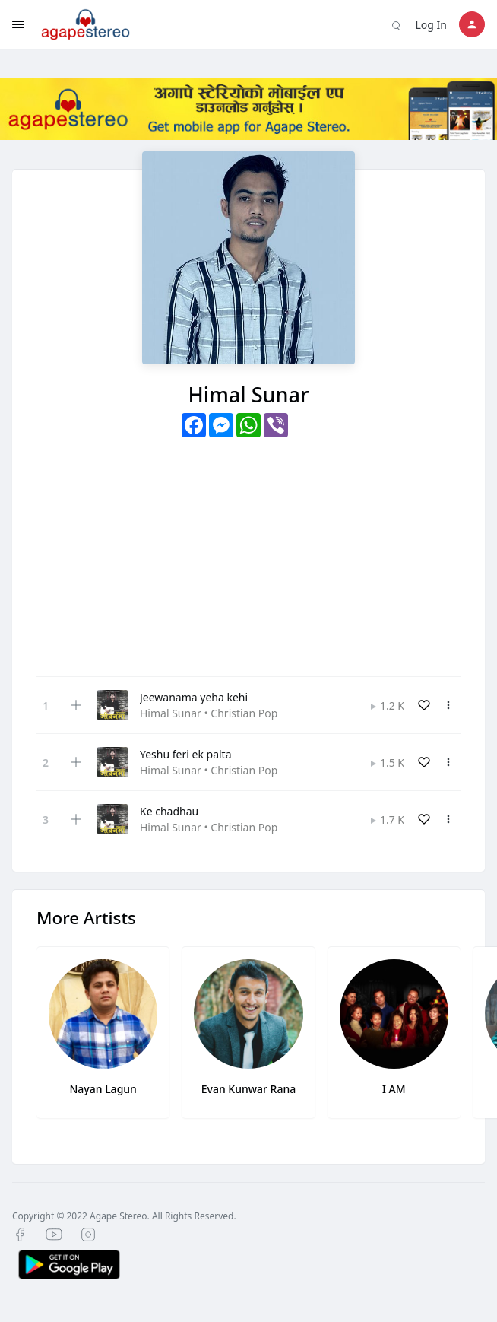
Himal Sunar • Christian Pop (208, 713)
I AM (394, 1089)
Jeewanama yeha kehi (194, 697)
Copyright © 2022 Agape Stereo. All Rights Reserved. (124, 1215)
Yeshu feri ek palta (186, 754)
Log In (431, 24)
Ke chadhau (169, 811)
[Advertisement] (248, 551)
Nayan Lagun (102, 1089)
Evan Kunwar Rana (248, 1089)
